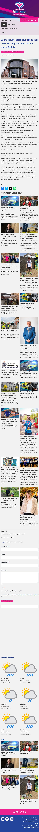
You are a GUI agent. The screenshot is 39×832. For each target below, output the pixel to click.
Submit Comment (7, 601)
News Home (6, 51)
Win (9, 24)
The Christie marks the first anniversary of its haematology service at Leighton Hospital (29, 465)
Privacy (36, 819)
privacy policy (22, 594)
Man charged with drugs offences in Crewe (29, 299)
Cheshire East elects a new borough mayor (29, 202)
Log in (3, 542)
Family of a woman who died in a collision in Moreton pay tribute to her (29, 503)
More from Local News (17, 51)
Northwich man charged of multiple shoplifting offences (10, 415)
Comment (4, 570)
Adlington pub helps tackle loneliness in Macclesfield (10, 389)
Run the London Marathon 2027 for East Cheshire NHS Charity (29, 267)
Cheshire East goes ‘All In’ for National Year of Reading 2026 (10, 463)
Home (4, 20)
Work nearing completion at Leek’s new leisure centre (10, 325)
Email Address (5, 562)
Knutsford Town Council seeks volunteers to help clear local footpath (10, 495)
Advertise (5, 33)
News (3, 24)
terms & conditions (33, 594)
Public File (24, 817)
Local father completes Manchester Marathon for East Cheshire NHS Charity (29, 424)
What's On (5, 29)
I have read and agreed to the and (20, 595)
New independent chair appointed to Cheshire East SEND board (10, 231)
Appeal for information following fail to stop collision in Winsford (10, 204)
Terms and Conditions (33, 817)
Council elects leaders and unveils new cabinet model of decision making (10, 260)
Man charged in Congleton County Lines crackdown (29, 388)
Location (3, 554)
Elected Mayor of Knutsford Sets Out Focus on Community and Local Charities (29, 333)
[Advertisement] (12, 632)
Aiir (37, 827)
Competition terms (29, 819)
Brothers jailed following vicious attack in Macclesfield (10, 366)
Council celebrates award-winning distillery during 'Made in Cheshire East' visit (29, 231)
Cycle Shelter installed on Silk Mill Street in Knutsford (10, 301)
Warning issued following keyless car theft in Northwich (29, 367)
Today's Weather (7, 658)
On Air (10, 20)
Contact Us (13, 29)
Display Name (5, 546)
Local (14, 24)
